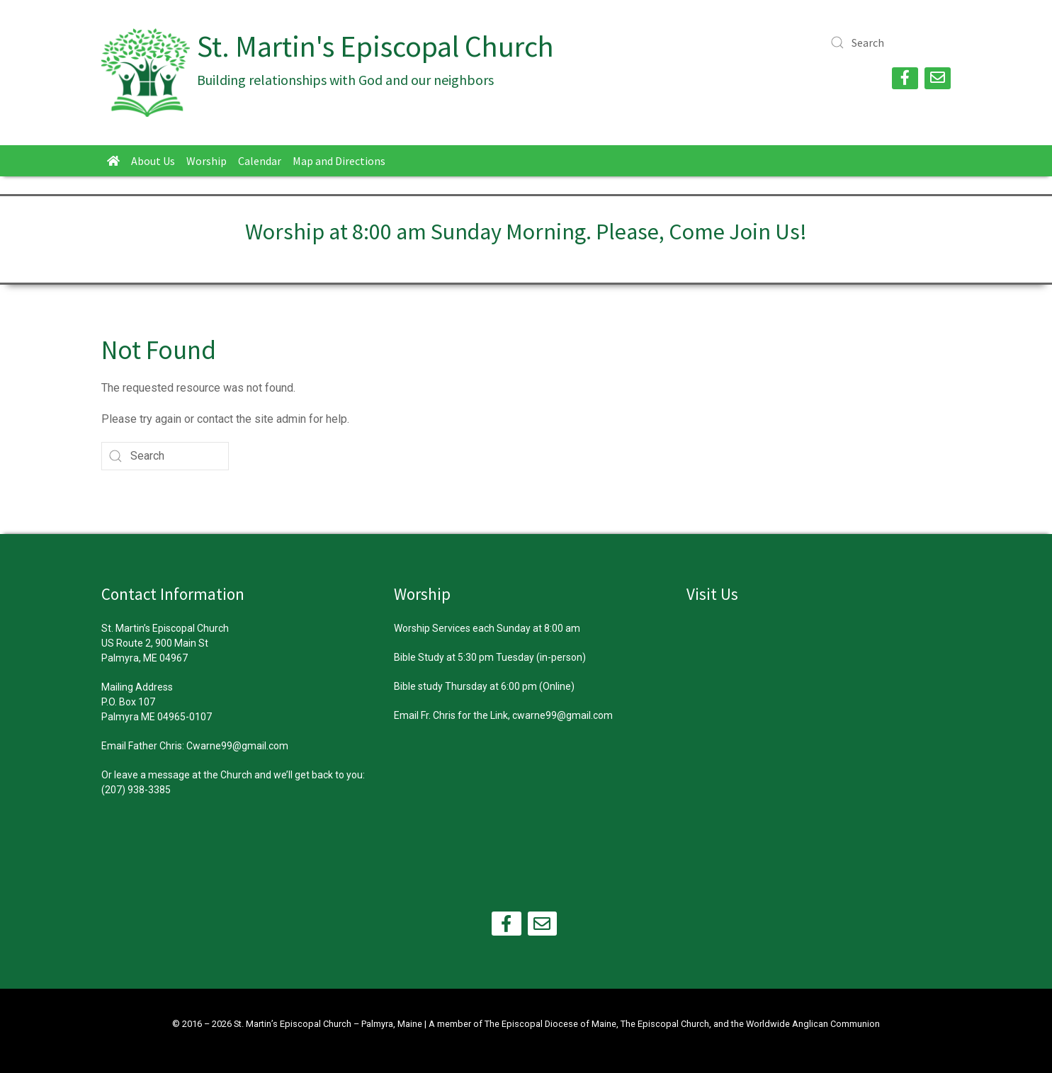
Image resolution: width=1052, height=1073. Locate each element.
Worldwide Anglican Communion (813, 1023)
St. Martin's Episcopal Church (375, 46)
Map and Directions (339, 161)
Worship (206, 161)
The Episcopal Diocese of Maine (550, 1023)
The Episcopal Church (665, 1023)
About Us (153, 161)
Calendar (259, 161)
